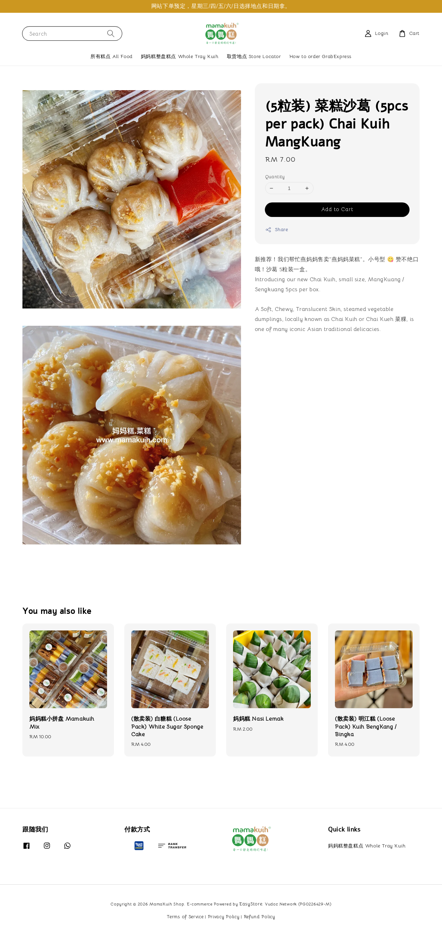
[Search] (111, 33)
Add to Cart (337, 209)
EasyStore (250, 904)
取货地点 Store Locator (254, 56)
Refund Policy (259, 917)
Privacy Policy (224, 917)
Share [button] (276, 229)
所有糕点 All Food (111, 56)
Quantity (275, 177)
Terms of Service (185, 917)
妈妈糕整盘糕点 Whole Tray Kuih (180, 56)
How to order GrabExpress (320, 56)
